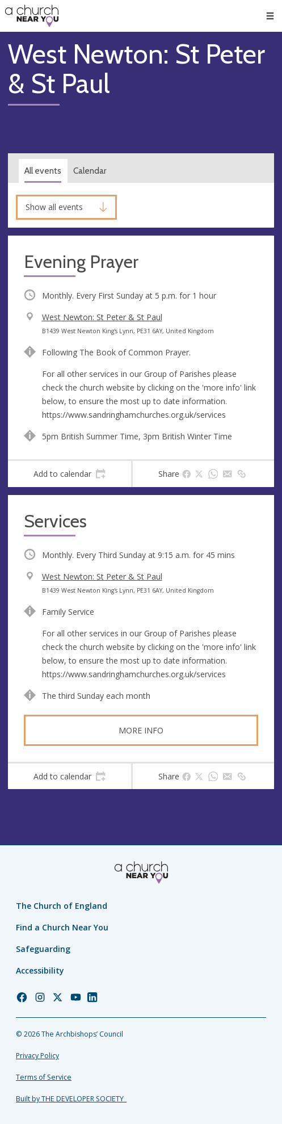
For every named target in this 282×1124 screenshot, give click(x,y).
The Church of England (61, 905)
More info (141, 730)
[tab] (69, 474)
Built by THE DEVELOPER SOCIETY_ (71, 1099)
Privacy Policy (37, 1055)
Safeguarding (43, 948)
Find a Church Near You (62, 927)
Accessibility (40, 970)
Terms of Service (43, 1077)
